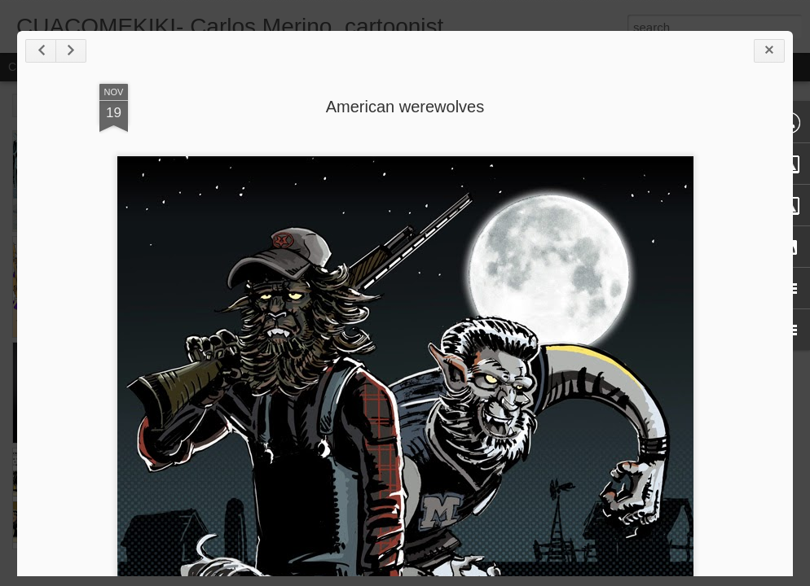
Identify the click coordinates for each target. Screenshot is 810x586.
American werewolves (405, 107)
